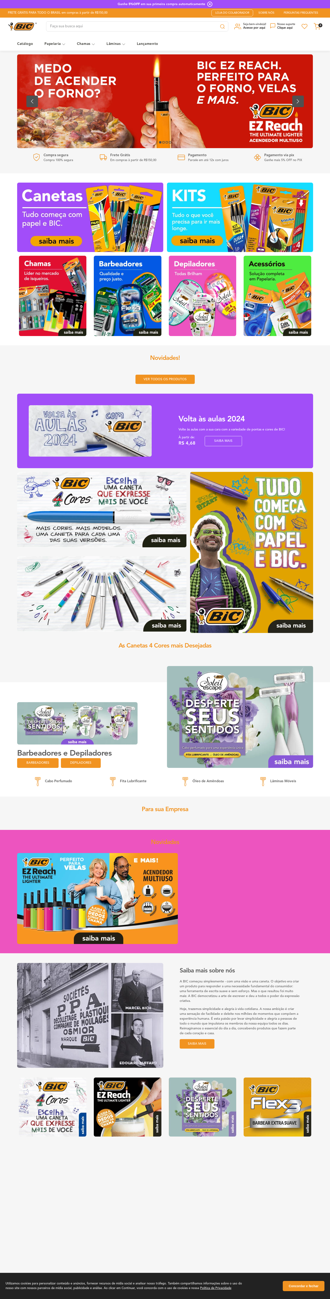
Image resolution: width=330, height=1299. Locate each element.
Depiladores (82, 763)
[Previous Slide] (32, 101)
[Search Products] (222, 26)
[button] (251, 26)
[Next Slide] (298, 101)
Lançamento (147, 44)
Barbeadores (38, 763)
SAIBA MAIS (223, 441)
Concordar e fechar (303, 1286)
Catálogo (25, 44)
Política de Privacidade (215, 1288)
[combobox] (137, 26)
